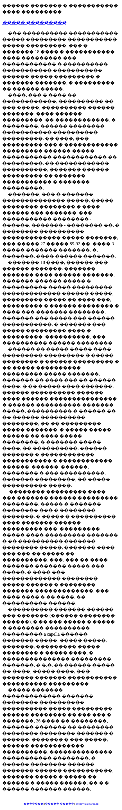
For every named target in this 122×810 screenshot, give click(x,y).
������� (33, 803)
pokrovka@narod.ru (87, 803)
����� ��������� (34, 22)
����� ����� (59, 803)
